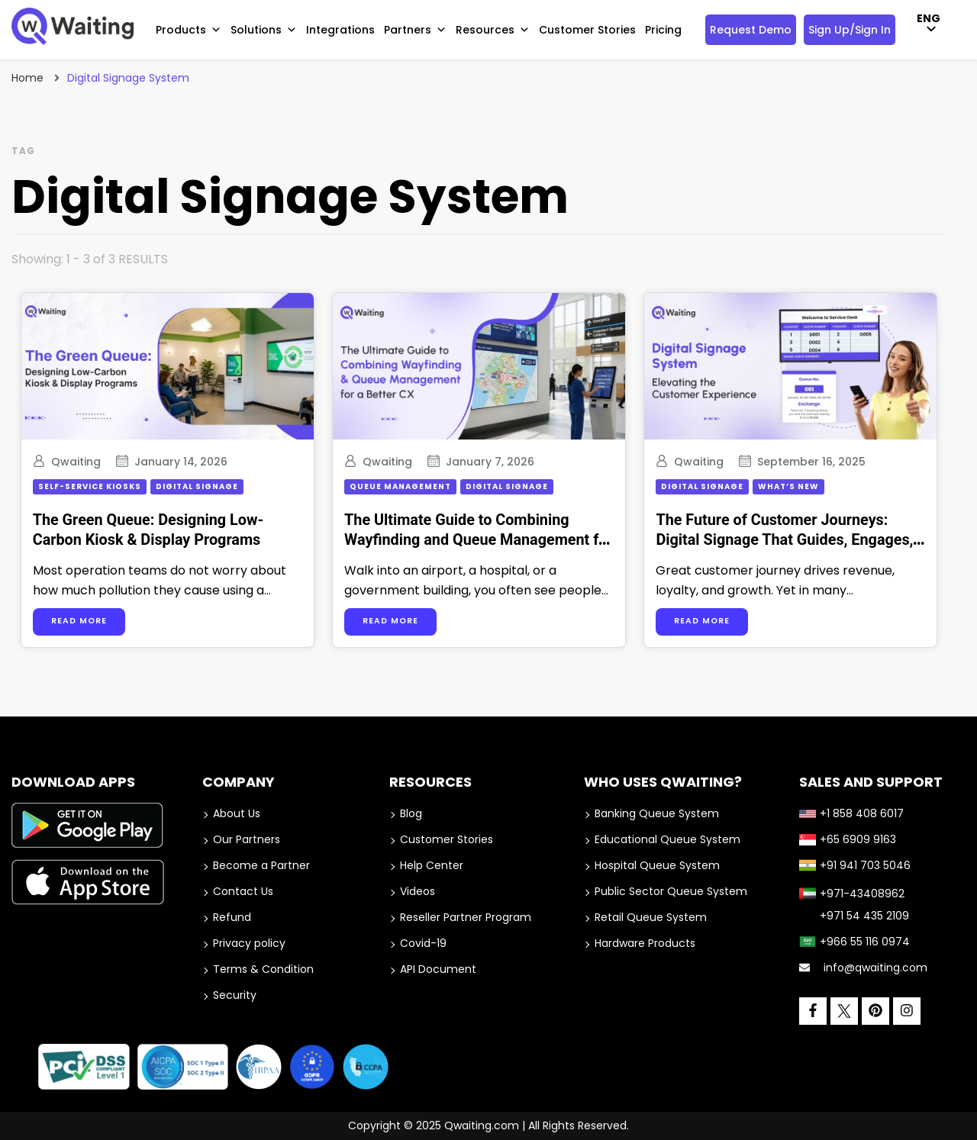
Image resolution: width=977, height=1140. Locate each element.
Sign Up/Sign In (849, 29)
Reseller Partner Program (465, 917)
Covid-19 (423, 943)
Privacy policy (249, 943)
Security (234, 995)
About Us (236, 813)
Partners (415, 29)
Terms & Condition (263, 969)
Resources (493, 29)
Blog (411, 813)
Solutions (264, 29)
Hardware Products (645, 943)
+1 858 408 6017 (851, 813)
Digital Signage (199, 486)
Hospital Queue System (657, 865)
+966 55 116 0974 (854, 941)
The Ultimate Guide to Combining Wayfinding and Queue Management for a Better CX (486, 539)
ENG (928, 18)
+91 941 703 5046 (855, 865)
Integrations (340, 29)
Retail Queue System (651, 917)
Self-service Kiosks (91, 486)
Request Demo (751, 29)
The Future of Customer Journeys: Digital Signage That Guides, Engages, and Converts (797, 539)
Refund (232, 917)
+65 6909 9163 (847, 839)
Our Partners (246, 839)
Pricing (663, 29)
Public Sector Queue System (671, 891)
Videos (417, 891)
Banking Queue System (657, 813)
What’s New (801, 486)
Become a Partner (261, 865)
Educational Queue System (667, 839)
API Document (438, 969)
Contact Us (243, 891)
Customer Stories (587, 29)
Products (188, 29)
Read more (81, 620)
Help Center (431, 865)
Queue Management (408, 486)
